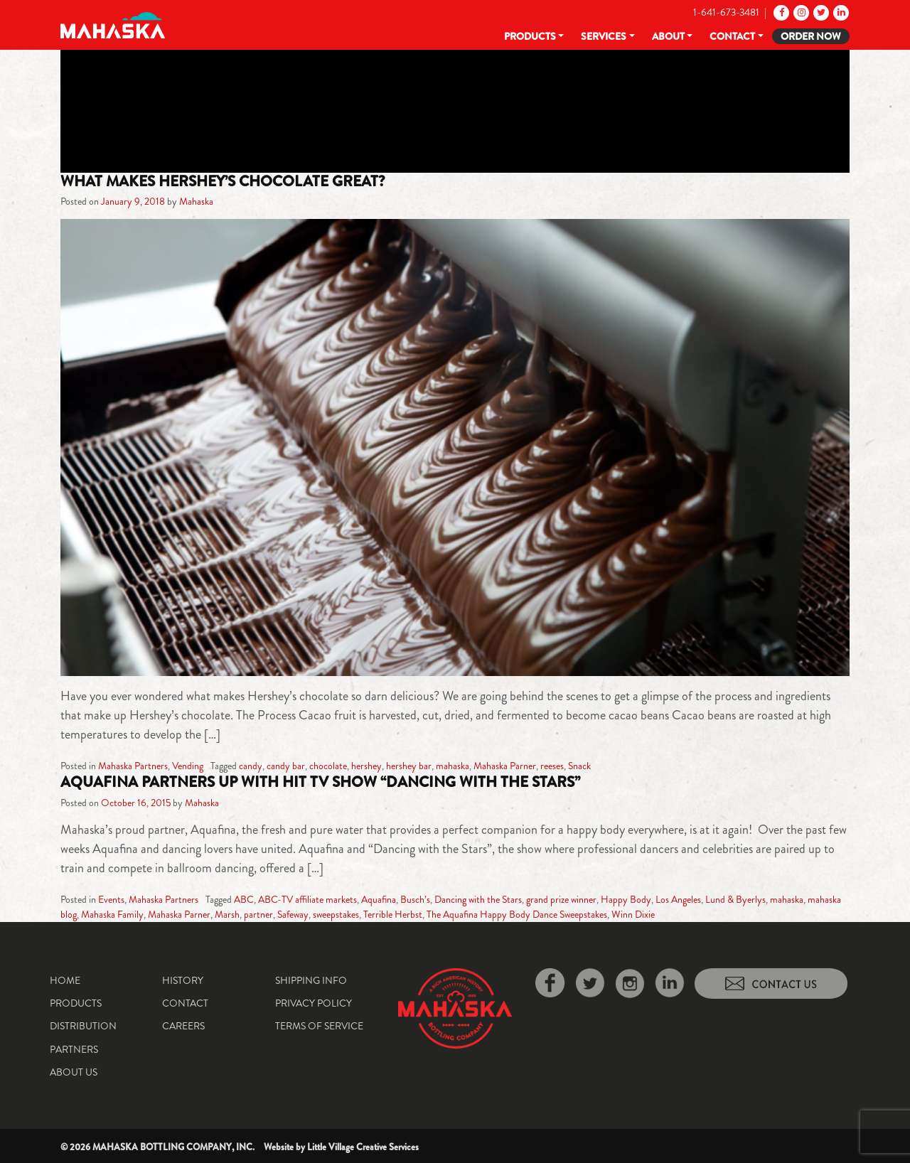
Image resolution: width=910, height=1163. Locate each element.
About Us (73, 1072)
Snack (579, 766)
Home (65, 980)
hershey (366, 766)
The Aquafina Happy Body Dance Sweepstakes (517, 914)
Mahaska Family (112, 914)
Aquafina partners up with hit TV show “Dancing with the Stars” (320, 782)
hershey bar (409, 766)
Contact (732, 36)
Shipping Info (311, 980)
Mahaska (196, 201)
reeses (552, 766)
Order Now (811, 36)
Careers (183, 1026)
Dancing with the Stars (478, 899)
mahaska (452, 766)
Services (603, 36)
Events (111, 899)
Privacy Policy (313, 1003)
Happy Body (626, 899)
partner (258, 914)
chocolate (328, 766)
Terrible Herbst (392, 914)
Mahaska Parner (504, 766)
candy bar (286, 766)
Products (530, 36)
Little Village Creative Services (363, 1147)
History (182, 980)
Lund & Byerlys (735, 899)
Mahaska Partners (133, 766)
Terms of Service (319, 1026)
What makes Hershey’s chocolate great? (222, 181)
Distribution (83, 1026)
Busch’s (415, 899)
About (668, 36)
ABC (244, 899)
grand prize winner (561, 899)
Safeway (293, 914)
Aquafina (378, 899)
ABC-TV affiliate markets (307, 899)
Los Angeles (678, 899)
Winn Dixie (633, 914)
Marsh (227, 914)
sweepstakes (336, 914)
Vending (187, 766)
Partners (74, 1049)
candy (250, 766)
